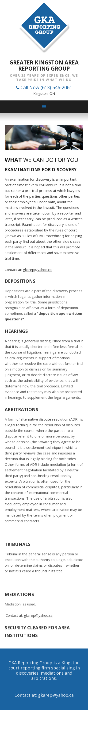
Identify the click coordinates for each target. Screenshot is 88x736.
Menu (44, 106)
